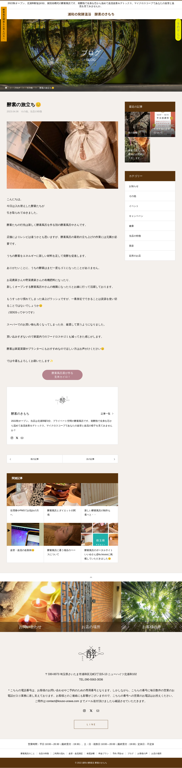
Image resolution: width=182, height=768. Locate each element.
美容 (131, 245)
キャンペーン (136, 216)
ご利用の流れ (59, 754)
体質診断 (91, 754)
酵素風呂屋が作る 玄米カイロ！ (62, 375)
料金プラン (104, 754)
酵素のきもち (20, 413)
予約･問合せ (118, 754)
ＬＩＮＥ (91, 724)
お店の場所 (156, 754)
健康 (131, 226)
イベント (133, 206)
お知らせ (133, 186)
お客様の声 (142, 754)
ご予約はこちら (178, 29)
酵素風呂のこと (28, 754)
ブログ (131, 754)
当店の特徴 (36, 111)
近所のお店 (135, 255)
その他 (24, 111)
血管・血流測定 (76, 754)
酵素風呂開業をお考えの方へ (4, 24)
